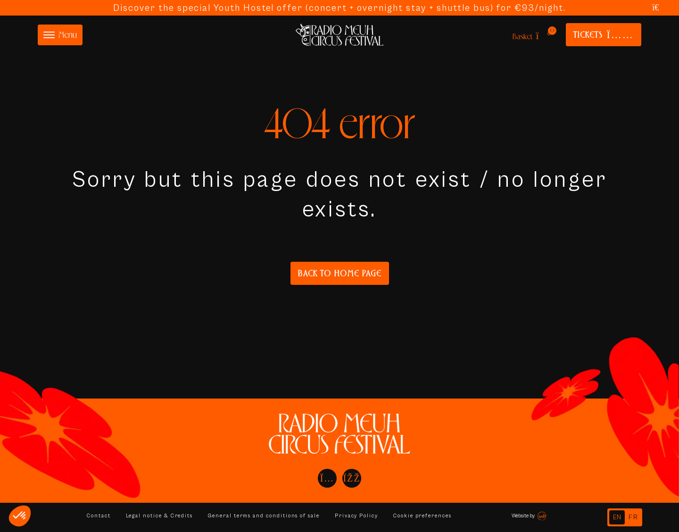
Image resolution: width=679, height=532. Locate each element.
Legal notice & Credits (160, 515)
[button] (19, 516)
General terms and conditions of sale (265, 515)
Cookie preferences (425, 515)
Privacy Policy (359, 515)
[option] (633, 517)
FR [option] (633, 517)
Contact (99, 515)
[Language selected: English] (624, 517)
